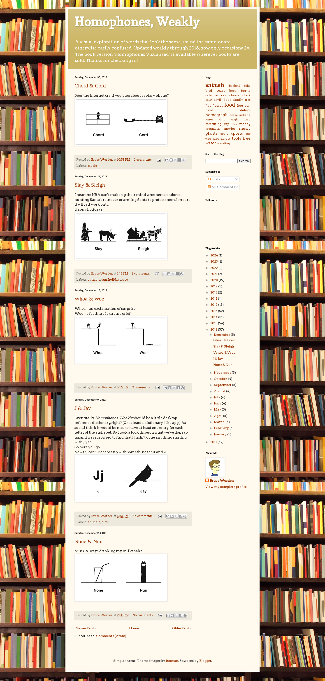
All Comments (221, 187)
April (218, 416)
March (219, 422)
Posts (214, 179)
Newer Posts (86, 628)
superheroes (221, 138)
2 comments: (143, 159)
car (223, 95)
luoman (172, 660)
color (208, 99)
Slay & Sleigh (89, 185)
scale (224, 133)
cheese (234, 95)
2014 (214, 317)
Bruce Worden (222, 480)
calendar (211, 95)
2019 (214, 286)
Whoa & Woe (89, 299)
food (229, 105)
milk (234, 124)
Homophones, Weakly (137, 21)
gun (104, 279)
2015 (214, 311)
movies (229, 128)
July (217, 397)
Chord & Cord (90, 86)
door (227, 99)
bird (104, 522)
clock (246, 95)
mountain (212, 128)
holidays (114, 279)
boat (220, 90)
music (92, 165)
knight (234, 119)
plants (211, 133)
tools (236, 138)
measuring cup (217, 124)
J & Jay (82, 408)
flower (217, 105)
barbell (234, 85)
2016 (214, 304)
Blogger (205, 660)
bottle (246, 90)
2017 (214, 298)
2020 (214, 280)
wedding (223, 143)
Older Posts (181, 628)
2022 (214, 268)
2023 (214, 261)
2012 (214, 329)
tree (125, 279)
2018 (214, 292)
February (222, 428)
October (221, 378)
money (245, 124)
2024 (214, 255)
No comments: (143, 516)
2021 (214, 274)
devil (217, 99)
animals (94, 279)
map (247, 119)
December (222, 334)
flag (208, 105)
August (220, 391)
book (233, 90)
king (221, 119)
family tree (242, 99)
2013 (214, 323)
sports (237, 133)
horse (233, 115)
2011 (214, 442)
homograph (216, 115)
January (220, 434)
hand (209, 110)
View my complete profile (226, 486)
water (210, 143)
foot (240, 105)
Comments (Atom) (111, 636)
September (223, 385)
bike (247, 85)
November (223, 372)
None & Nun (88, 541)
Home (134, 628)
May (218, 409)
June (218, 403)
